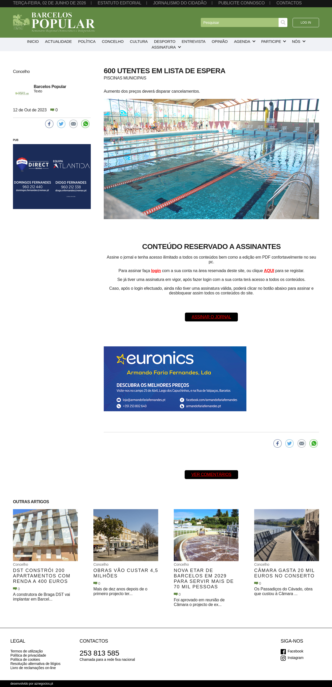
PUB (15, 140)
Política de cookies (25, 659)
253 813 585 (99, 653)
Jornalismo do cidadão (179, 3)
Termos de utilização (26, 651)
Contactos (289, 3)
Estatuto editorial (119, 3)
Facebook (295, 651)
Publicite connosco (241, 3)
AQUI (269, 270)
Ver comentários (211, 474)
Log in (306, 22)
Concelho (20, 564)
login (156, 270)
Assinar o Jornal (211, 317)
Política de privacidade (28, 655)
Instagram (295, 658)
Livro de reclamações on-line (33, 668)
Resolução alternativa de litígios (35, 664)
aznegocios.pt (43, 683)
